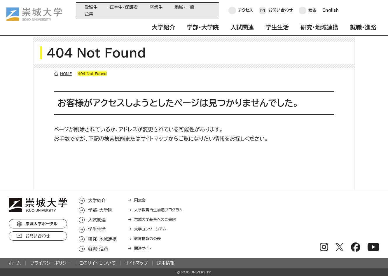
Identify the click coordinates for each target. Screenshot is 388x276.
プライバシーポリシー (50, 263)
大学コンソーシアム (150, 229)
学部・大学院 (203, 27)
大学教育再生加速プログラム (158, 210)
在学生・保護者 (123, 7)
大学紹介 (163, 27)
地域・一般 (184, 7)
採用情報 (165, 263)
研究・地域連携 (319, 27)
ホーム (15, 263)
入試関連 (242, 27)
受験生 (91, 7)
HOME (66, 73)
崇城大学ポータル (41, 224)
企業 (89, 14)
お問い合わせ (280, 10)
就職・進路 (363, 27)
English (330, 10)
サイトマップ (136, 263)
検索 (312, 10)
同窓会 (140, 200)
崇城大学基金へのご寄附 (155, 219)
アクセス (245, 10)
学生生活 (277, 27)
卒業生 (156, 7)
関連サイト (142, 248)
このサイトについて (97, 263)
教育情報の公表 (147, 239)
